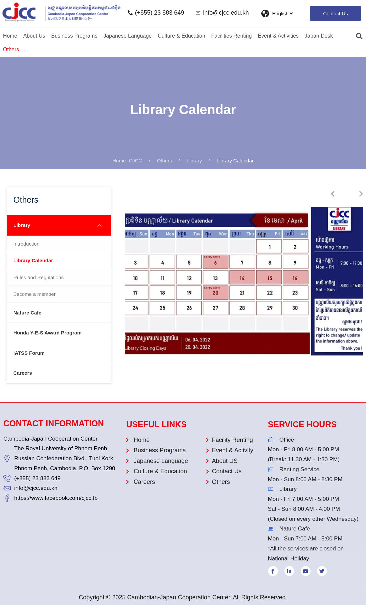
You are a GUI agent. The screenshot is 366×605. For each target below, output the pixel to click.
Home (10, 36)
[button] (335, 13)
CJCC (127, 160)
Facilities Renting (231, 36)
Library (194, 160)
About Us (34, 36)
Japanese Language (127, 36)
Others (11, 49)
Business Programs (74, 36)
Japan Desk (319, 36)
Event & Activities (278, 36)
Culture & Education (181, 36)
